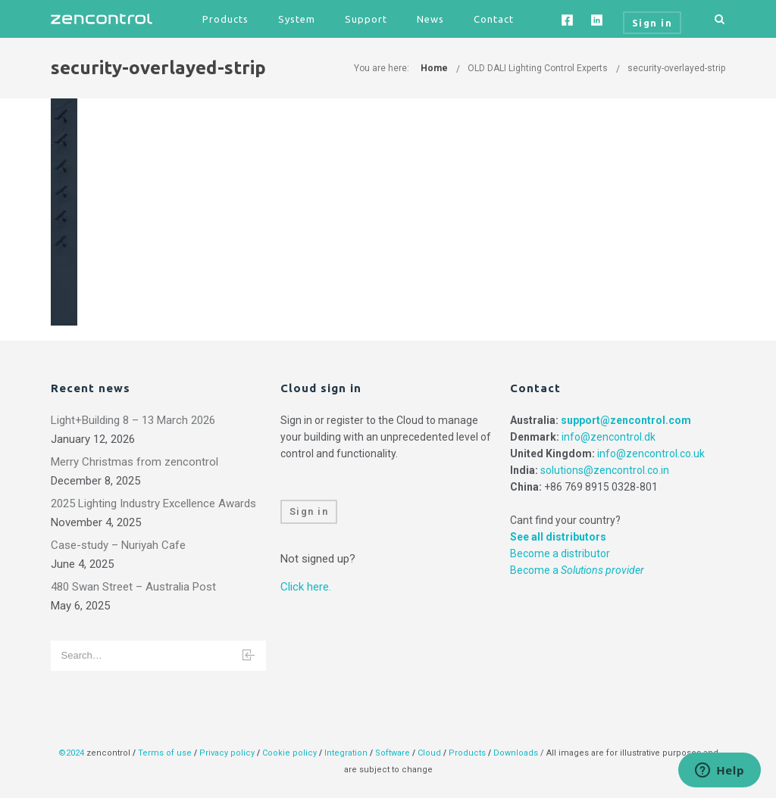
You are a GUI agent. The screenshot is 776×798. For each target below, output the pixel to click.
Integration (346, 753)
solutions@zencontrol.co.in (604, 470)
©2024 (71, 753)
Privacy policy (227, 753)
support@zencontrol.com (626, 420)
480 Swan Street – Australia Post (133, 587)
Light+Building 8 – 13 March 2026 (133, 420)
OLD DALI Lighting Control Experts (538, 68)
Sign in (309, 511)
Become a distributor (560, 553)
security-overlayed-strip (676, 68)
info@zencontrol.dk (609, 437)
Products (225, 19)
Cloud (430, 753)
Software (392, 753)
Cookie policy (289, 753)
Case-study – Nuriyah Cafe (118, 545)
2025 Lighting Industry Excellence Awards (153, 503)
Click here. (305, 587)
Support (366, 19)
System (296, 19)
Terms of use (165, 753)
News (430, 19)
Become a (577, 570)
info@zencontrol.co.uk (651, 453)
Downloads (515, 753)
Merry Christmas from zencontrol (134, 462)
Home (434, 68)
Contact (494, 19)
